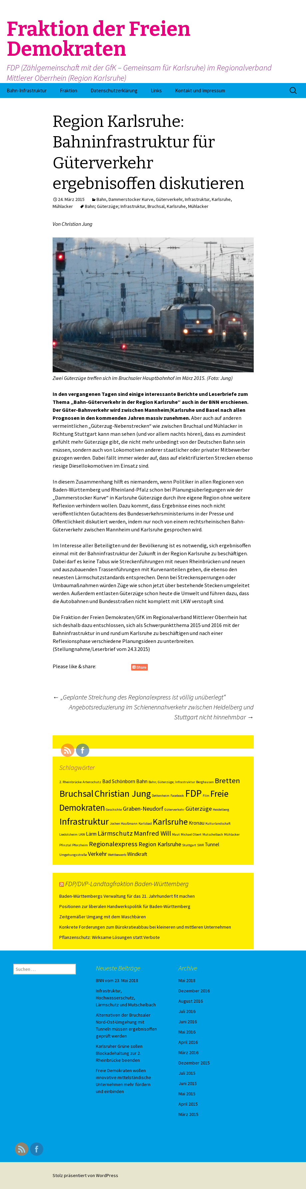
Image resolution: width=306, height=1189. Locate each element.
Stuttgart (189, 845)
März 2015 (188, 1114)
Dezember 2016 (194, 991)
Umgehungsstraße (73, 855)
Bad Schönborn (118, 781)
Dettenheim (160, 795)
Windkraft (137, 854)
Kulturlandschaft (217, 823)
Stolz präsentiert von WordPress (85, 1175)
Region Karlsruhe (160, 844)
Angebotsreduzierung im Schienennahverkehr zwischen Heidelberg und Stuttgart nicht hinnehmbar (161, 712)
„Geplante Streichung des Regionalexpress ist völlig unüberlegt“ (139, 697)
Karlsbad (145, 823)
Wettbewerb (117, 855)
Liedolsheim (68, 834)
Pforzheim (80, 845)
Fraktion (68, 90)
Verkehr (97, 854)
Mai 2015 (186, 1094)
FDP (193, 793)
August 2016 (190, 1001)
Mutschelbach (212, 834)
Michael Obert (191, 834)
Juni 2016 (187, 1022)
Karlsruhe (221, 199)
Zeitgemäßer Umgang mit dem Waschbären (102, 917)
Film (206, 795)
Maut (176, 834)
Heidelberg (221, 809)
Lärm (91, 834)
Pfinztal (65, 845)
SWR (200, 845)
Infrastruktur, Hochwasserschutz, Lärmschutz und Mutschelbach (126, 998)
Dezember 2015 (194, 1063)
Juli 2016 (186, 1011)
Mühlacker (63, 206)
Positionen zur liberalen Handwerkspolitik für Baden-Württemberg (124, 906)
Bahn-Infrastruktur (27, 90)
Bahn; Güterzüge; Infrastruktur (115, 206)
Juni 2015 (187, 1083)
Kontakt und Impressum (200, 90)
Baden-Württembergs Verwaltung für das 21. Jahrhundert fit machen (127, 896)
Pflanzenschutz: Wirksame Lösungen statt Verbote (109, 937)
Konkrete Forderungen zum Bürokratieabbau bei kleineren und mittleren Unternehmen (145, 927)
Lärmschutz (115, 833)
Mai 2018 (186, 980)
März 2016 (188, 1052)
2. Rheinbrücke (70, 782)
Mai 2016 (186, 1032)
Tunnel (212, 844)
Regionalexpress (113, 844)
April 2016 (188, 1042)
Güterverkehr (169, 199)
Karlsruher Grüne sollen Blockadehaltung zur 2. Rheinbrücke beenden (119, 1053)
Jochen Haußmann (124, 823)
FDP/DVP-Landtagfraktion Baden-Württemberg (126, 883)
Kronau (196, 823)
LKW (82, 834)
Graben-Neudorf (143, 808)
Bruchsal (156, 206)
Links (156, 90)
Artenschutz (92, 782)
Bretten (227, 780)
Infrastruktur (197, 199)
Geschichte (114, 809)
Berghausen (205, 782)
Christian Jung (123, 793)
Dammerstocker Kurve (131, 199)
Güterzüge (198, 808)
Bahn (101, 199)
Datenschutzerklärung (114, 90)
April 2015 (188, 1104)
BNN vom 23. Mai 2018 (117, 980)
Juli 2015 (186, 1073)
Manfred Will (152, 833)
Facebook (177, 795)
